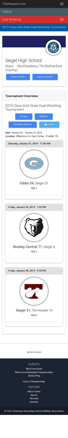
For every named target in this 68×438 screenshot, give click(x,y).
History (7, 11)
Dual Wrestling (11, 19)
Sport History (18, 77)
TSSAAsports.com (14, 4)
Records (34, 398)
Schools (34, 402)
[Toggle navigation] (62, 4)
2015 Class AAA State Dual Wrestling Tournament (34, 27)
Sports (34, 395)
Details (23, 116)
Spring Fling (34, 375)
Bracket (44, 116)
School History (45, 77)
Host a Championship (34, 381)
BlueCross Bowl (34, 368)
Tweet (49, 124)
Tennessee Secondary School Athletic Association (38, 411)
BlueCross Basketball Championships (34, 372)
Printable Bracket (23, 124)
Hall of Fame (34, 391)
